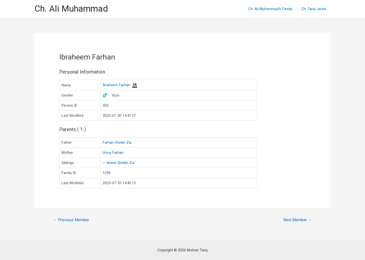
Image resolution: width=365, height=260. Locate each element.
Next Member (297, 220)
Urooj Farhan (113, 152)
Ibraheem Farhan (116, 85)
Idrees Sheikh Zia (118, 162)
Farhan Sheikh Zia (117, 142)
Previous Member (71, 220)
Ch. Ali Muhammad (71, 9)
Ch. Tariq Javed (314, 9)
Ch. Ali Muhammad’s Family (273, 9)
